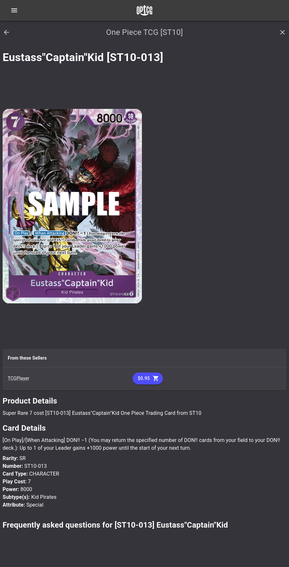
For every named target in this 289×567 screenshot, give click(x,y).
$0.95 (148, 378)
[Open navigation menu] (14, 10)
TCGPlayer (18, 378)
